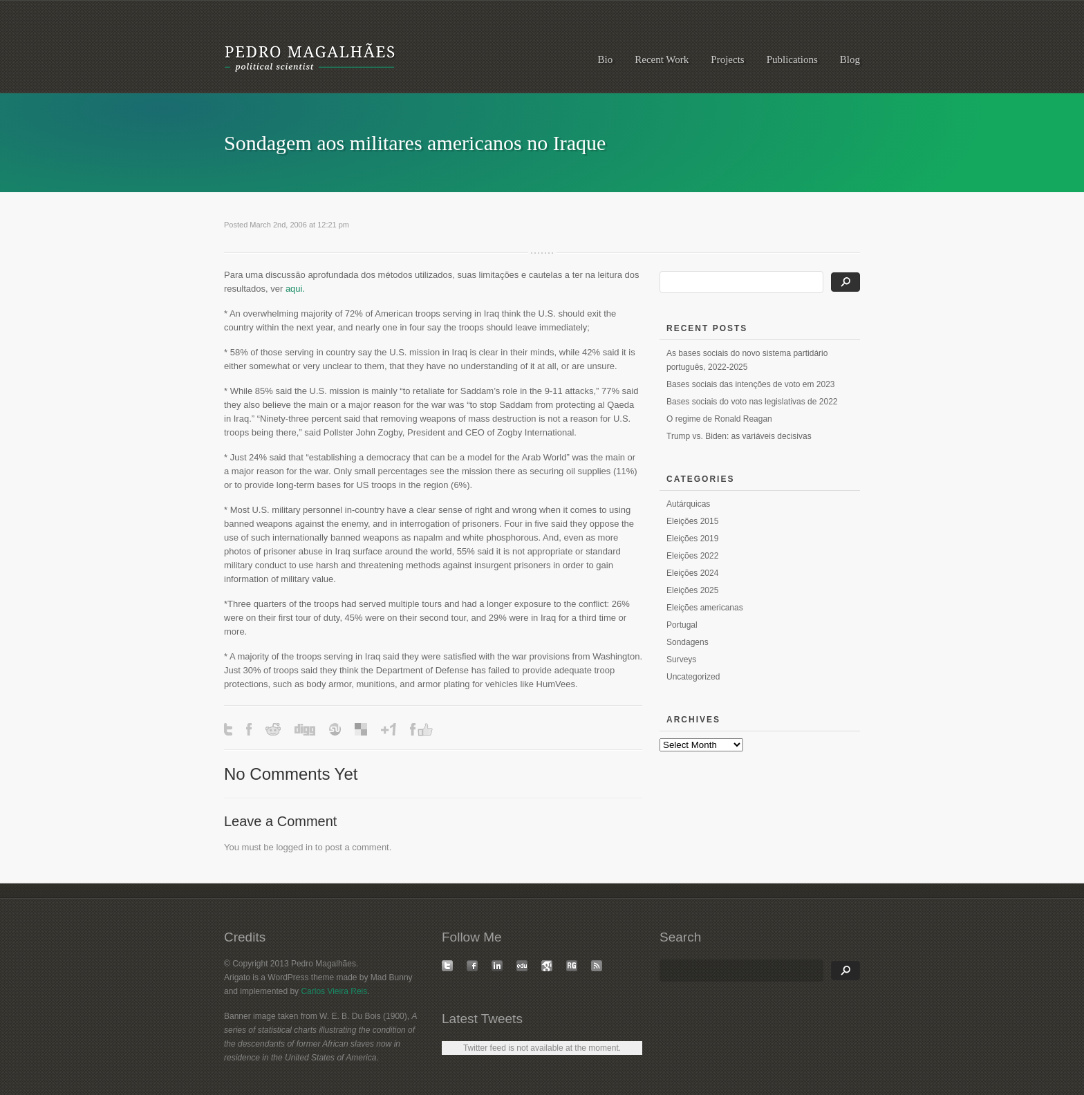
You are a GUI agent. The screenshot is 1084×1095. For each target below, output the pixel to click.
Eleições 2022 (692, 556)
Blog (850, 59)
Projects (727, 59)
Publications (792, 59)
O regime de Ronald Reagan (719, 419)
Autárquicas (688, 504)
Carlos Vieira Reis (334, 991)
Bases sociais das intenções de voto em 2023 (750, 384)
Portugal (682, 625)
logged (289, 847)
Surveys (681, 659)
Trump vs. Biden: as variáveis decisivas (739, 436)
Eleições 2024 (692, 573)
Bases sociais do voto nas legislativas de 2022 (751, 401)
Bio (605, 59)
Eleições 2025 (692, 590)
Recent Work (662, 59)
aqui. (295, 288)
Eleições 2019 (692, 538)
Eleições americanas (704, 607)
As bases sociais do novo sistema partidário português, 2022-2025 (747, 360)
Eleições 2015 (692, 521)
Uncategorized (693, 677)
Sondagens (687, 642)
